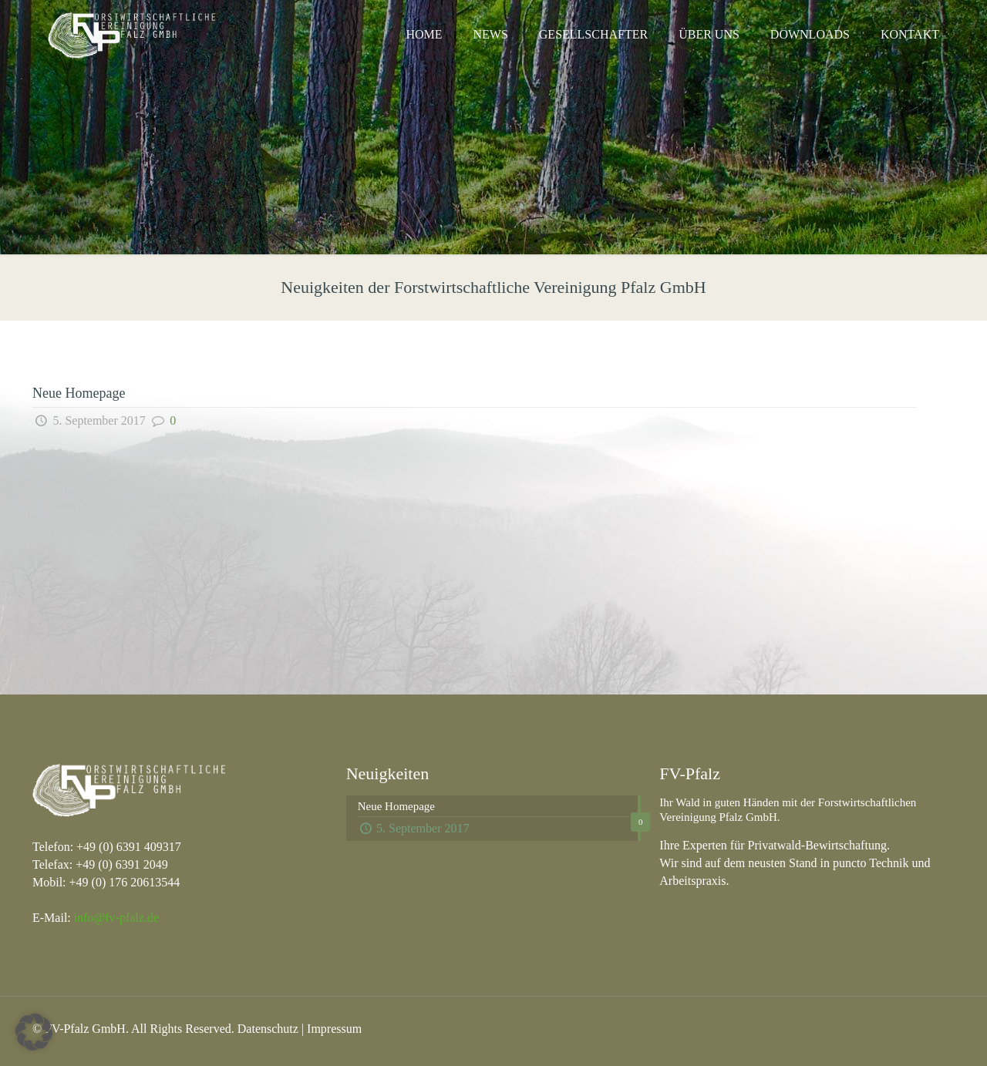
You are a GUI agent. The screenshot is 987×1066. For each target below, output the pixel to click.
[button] (34, 1032)
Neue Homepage (78, 393)
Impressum (334, 1028)
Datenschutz (267, 1028)
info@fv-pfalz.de (116, 917)
